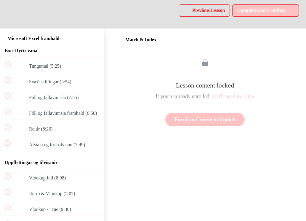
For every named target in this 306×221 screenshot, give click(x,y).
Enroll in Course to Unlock (205, 120)
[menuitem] (52, 14)
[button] (11, 14)
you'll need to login (232, 96)
